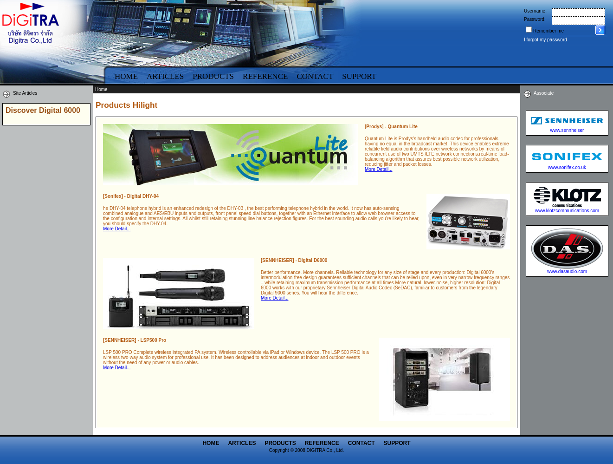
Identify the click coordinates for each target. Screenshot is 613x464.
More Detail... (378, 169)
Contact (315, 76)
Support (359, 76)
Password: (535, 19)
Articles (165, 76)
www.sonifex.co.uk (567, 167)
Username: (535, 10)
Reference (265, 76)
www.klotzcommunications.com (567, 210)
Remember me (548, 30)
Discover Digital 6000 (43, 110)
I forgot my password (545, 39)
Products (213, 76)
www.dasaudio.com (567, 271)
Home (126, 76)
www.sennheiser (567, 130)
